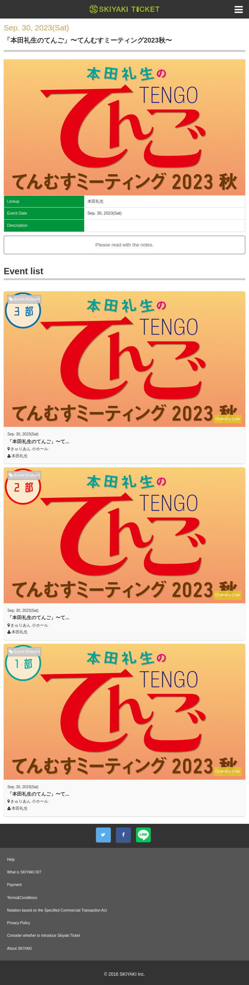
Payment (14, 885)
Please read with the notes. (125, 245)
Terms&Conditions (22, 898)
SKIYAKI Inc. (132, 974)
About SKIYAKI (19, 948)
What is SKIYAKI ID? (24, 872)
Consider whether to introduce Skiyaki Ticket (43, 935)
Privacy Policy (18, 923)
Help (11, 860)
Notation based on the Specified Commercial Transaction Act (57, 910)
